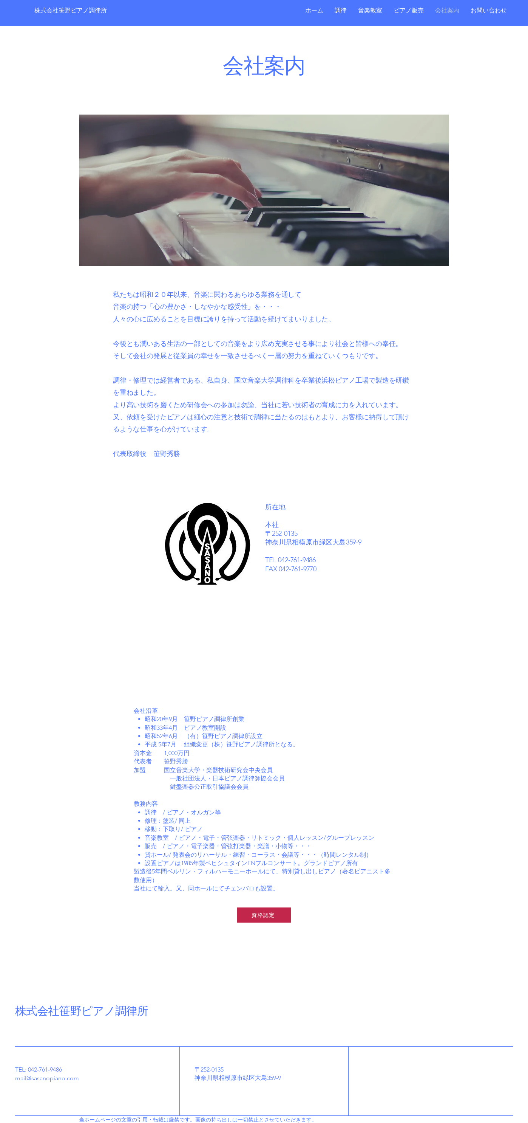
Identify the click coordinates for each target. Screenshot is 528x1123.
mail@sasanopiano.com (47, 1078)
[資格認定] (264, 915)
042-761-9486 (45, 1069)
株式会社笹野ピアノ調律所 (81, 1011)
